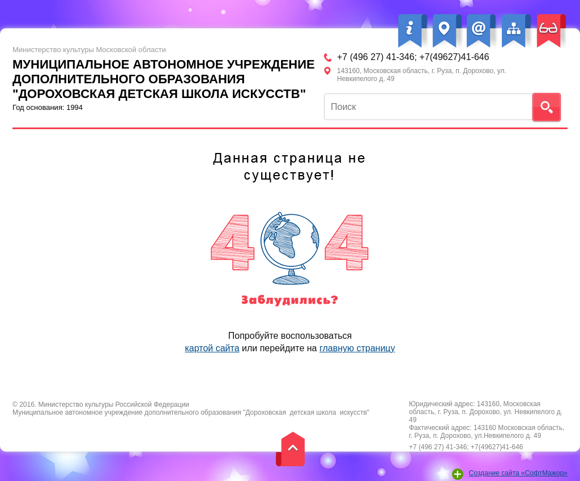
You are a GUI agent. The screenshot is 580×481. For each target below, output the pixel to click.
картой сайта (212, 348)
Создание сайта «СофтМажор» (518, 473)
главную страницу (357, 348)
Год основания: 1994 (168, 78)
